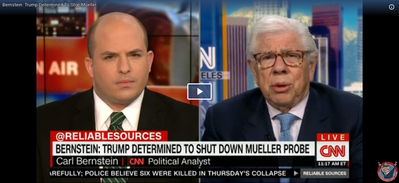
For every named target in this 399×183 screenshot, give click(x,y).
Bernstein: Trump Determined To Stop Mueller (49, 4)
